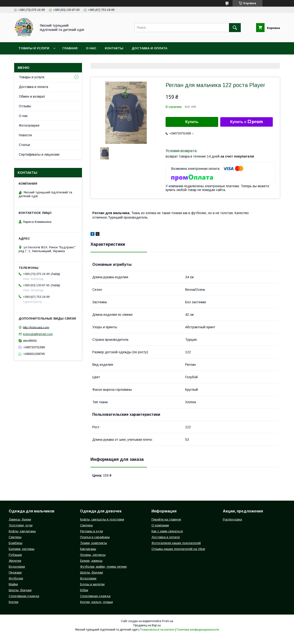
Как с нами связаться (167, 531)
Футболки (16, 578)
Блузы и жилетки (92, 584)
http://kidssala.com (36, 327)
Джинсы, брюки (20, 519)
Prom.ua (167, 621)
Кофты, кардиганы (22, 531)
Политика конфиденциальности (197, 629)
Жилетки (15, 560)
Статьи (24, 145)
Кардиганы (88, 549)
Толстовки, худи (21, 525)
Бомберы (15, 543)
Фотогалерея (29, 125)
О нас (91, 48)
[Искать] (235, 27)
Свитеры (15, 537)
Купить (192, 122)
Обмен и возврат (32, 96)
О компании (160, 525)
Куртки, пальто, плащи (96, 602)
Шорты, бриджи (20, 590)
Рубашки (15, 555)
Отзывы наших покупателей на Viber (178, 549)
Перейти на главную (166, 519)
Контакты (114, 48)
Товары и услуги (33, 48)
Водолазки (17, 566)
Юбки (84, 590)
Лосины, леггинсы (93, 555)
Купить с (246, 122)
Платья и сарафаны (95, 537)
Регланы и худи (91, 531)
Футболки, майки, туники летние (103, 566)
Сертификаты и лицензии (39, 154)
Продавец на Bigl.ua (147, 625)
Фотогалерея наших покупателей (176, 543)
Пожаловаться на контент (157, 629)
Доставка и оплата (149, 48)
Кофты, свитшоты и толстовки (102, 519)
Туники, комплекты (93, 543)
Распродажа (232, 519)
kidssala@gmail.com (38, 334)
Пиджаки (15, 572)
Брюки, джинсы (91, 560)
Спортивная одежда (24, 596)
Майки (13, 584)
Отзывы (25, 106)
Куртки (13, 602)
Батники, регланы (21, 549)
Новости (25, 135)
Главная (70, 48)
